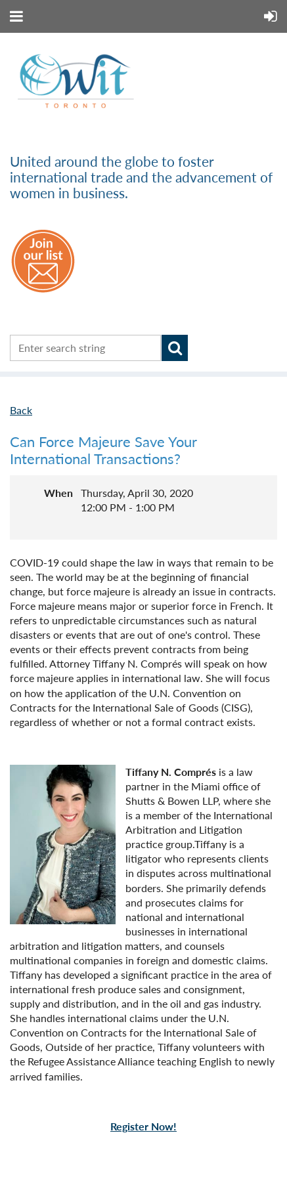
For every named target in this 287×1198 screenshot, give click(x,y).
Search (175, 348)
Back (21, 410)
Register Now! (143, 1126)
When (58, 492)
